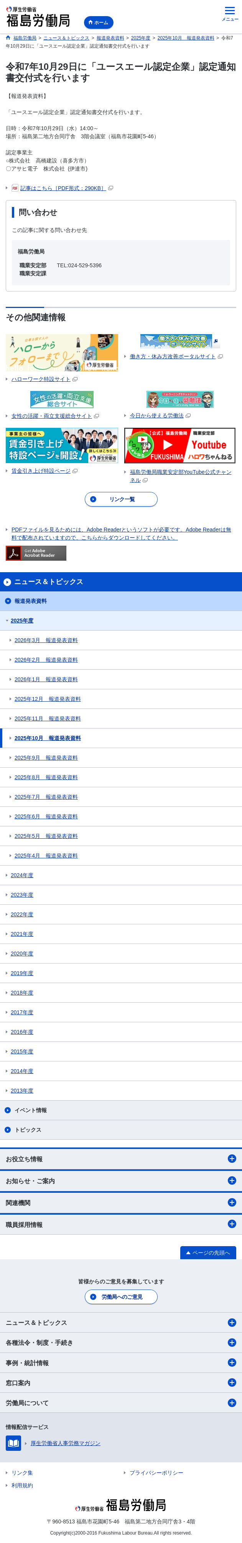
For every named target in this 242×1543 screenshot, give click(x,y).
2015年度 (22, 1051)
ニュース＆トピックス (121, 1322)
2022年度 (22, 914)
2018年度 (22, 993)
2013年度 (22, 1091)
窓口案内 (121, 1382)
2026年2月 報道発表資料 (46, 660)
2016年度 (22, 1032)
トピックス (28, 1130)
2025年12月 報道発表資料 (48, 699)
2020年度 (22, 953)
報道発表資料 (31, 601)
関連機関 (121, 1202)
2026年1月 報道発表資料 (46, 679)
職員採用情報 (121, 1224)
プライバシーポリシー (156, 1473)
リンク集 (22, 1473)
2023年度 (22, 895)
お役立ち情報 (121, 1158)
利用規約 (22, 1485)
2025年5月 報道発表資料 (46, 836)
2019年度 (22, 973)
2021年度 (22, 934)
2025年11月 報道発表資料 (48, 718)
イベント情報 (31, 1110)
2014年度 (22, 1071)
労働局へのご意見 (122, 1297)
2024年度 (22, 875)
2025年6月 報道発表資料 (46, 816)
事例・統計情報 (121, 1362)
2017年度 (22, 1012)
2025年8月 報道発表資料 (46, 777)
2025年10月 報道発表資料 (48, 738)
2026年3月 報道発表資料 (46, 640)
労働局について (121, 1403)
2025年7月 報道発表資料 (46, 797)
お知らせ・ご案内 (121, 1180)
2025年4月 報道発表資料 (46, 856)
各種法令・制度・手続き (121, 1342)
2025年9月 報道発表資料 (46, 758)
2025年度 (22, 621)
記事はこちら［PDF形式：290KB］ (62, 188)
